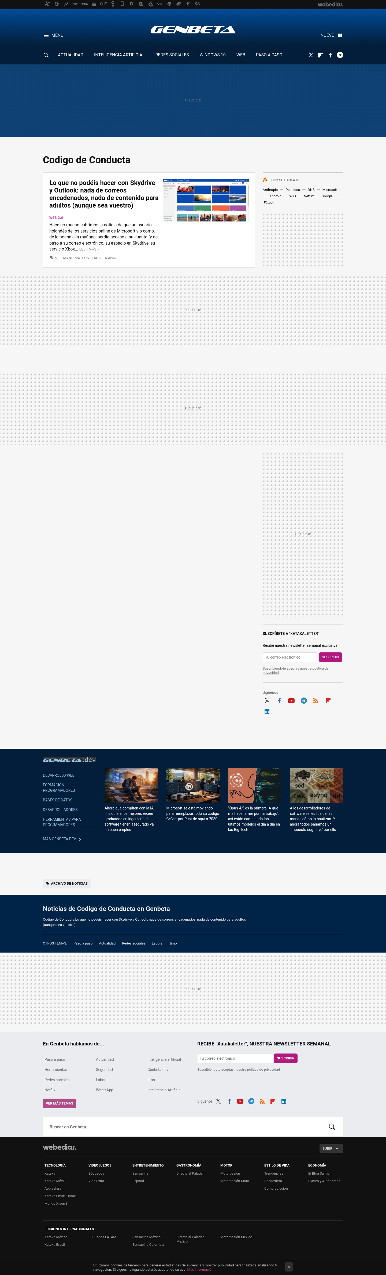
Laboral (157, 943)
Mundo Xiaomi (55, 1203)
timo (173, 943)
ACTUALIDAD (70, 54)
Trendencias (273, 1173)
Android (275, 196)
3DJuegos (96, 1173)
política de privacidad (263, 1069)
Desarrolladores (60, 810)
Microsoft (329, 190)
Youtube (291, 700)
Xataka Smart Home (60, 1196)
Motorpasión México (236, 1237)
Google (327, 196)
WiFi (292, 196)
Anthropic (270, 190)
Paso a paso (82, 943)
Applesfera (52, 1188)
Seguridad (104, 1069)
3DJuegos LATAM (102, 1237)
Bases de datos (57, 800)
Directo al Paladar (190, 1173)
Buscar (332, 1127)
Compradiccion (276, 1188)
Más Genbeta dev (59, 839)
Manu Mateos (76, 258)
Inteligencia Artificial (164, 1090)
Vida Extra (96, 1181)
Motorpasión (230, 1173)
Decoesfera (273, 1181)
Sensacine (140, 1173)
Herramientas (55, 1069)
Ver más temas (59, 1103)
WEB (240, 54)
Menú (57, 35)
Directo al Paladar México (190, 1239)
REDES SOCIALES (172, 54)
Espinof (138, 1181)
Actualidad (107, 943)
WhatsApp (104, 1090)
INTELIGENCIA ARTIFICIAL (119, 54)
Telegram (340, 55)
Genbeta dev (69, 759)
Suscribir (330, 657)
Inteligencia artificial (164, 1059)
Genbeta (193, 29)
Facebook (330, 55)
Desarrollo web (59, 775)
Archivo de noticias (69, 883)
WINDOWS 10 (213, 54)
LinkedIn (267, 710)
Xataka (49, 1173)
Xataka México (56, 1237)
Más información (200, 1269)
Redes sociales (133, 943)
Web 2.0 (56, 218)
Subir (327, 1148)
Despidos (292, 190)
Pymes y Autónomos (324, 1181)
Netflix (309, 196)
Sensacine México (146, 1237)
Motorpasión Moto (234, 1181)
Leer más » (89, 249)
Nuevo (328, 35)
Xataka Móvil (54, 1181)
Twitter (311, 55)
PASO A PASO (269, 54)
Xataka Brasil (54, 1245)
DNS (311, 190)
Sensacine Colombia (148, 1245)
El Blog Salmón (320, 1173)
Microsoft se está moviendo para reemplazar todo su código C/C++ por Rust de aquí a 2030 (192, 813)
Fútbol (268, 203)
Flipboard (320, 55)
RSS (315, 700)
